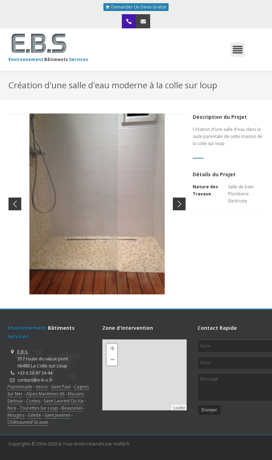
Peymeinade (19, 387)
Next (179, 204)
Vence (42, 387)
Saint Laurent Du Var (64, 401)
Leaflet (179, 407)
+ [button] (112, 349)
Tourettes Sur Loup (39, 408)
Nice (11, 408)
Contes (33, 401)
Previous (14, 204)
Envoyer (209, 410)
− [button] (112, 360)
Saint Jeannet (57, 415)
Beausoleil (72, 408)
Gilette (34, 415)
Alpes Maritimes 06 (45, 394)
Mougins (15, 415)
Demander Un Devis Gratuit (136, 7)
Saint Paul (60, 387)
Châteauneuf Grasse (27, 422)
